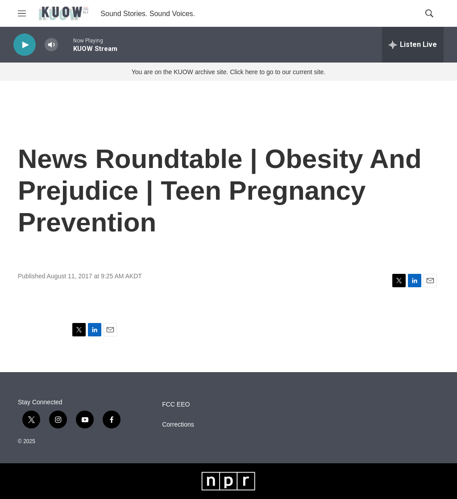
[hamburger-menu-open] (21, 13)
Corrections (178, 424)
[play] (24, 45)
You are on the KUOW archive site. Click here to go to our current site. (228, 71)
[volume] (51, 45)
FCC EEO (176, 404)
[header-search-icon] (429, 13)
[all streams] (413, 45)
